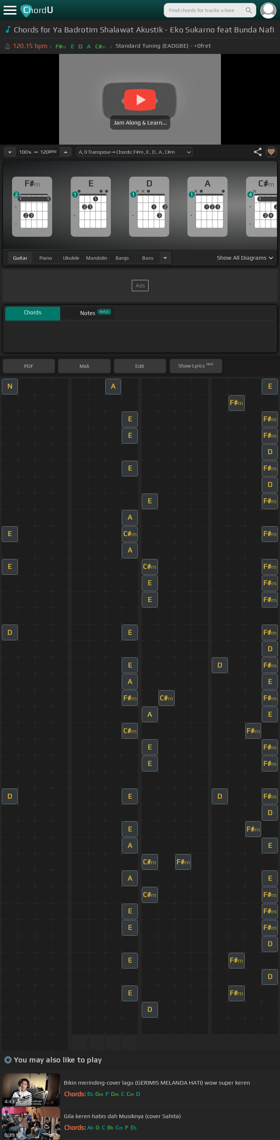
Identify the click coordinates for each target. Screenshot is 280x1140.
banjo (122, 258)
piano (45, 258)
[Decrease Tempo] (10, 152)
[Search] (248, 10)
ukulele (71, 258)
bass (147, 258)
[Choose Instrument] (165, 257)
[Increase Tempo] (65, 152)
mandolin (96, 258)
